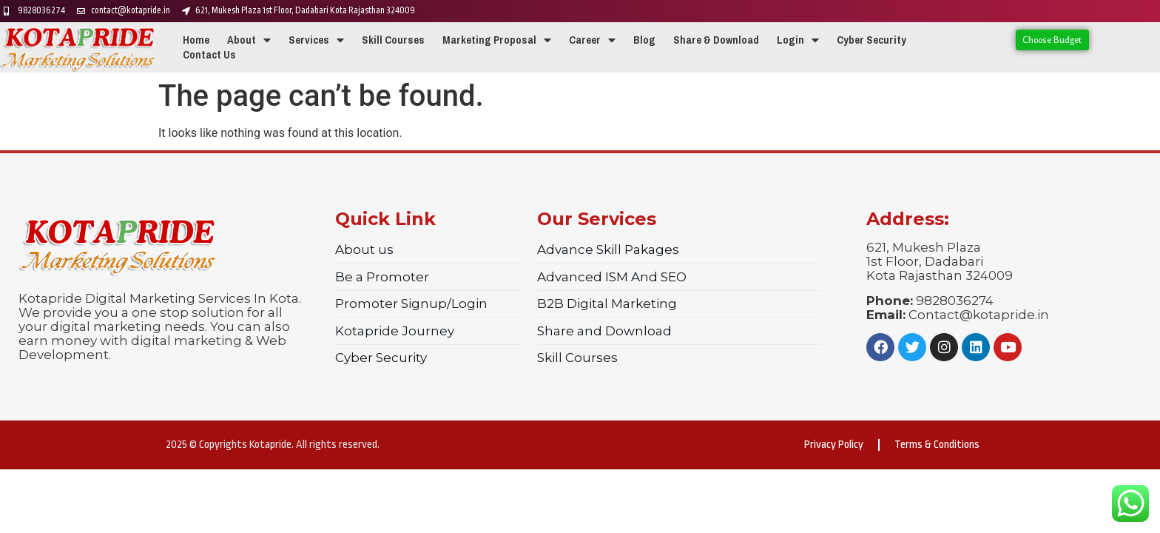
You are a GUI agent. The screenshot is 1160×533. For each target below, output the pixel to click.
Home (196, 40)
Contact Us (209, 54)
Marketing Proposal (496, 40)
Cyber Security (871, 40)
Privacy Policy (833, 444)
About (249, 40)
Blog (644, 40)
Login (798, 40)
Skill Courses (393, 40)
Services (316, 40)
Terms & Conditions (936, 444)
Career (592, 40)
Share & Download (716, 40)
